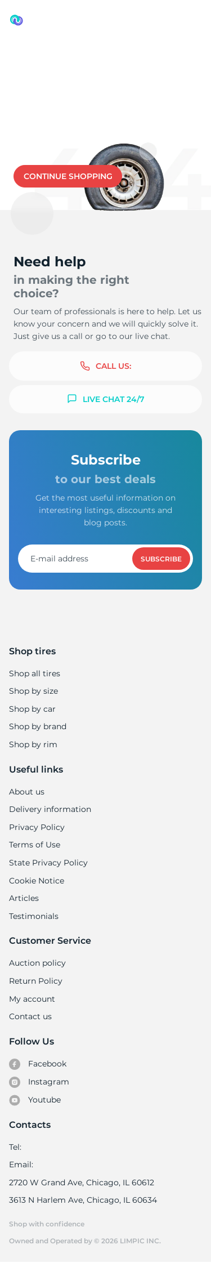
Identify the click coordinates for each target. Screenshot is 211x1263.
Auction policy (37, 963)
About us (26, 792)
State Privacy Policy (47, 863)
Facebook (37, 1064)
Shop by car (32, 709)
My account (32, 999)
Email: (21, 1164)
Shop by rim (33, 744)
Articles (23, 898)
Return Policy (35, 981)
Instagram (39, 1082)
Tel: (15, 1147)
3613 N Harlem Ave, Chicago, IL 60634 (82, 1200)
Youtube (35, 1100)
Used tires (30, 57)
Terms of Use (34, 845)
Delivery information (49, 809)
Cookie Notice (36, 881)
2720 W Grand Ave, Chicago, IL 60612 (80, 1182)
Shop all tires (34, 673)
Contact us (113, 135)
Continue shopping (68, 176)
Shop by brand (37, 726)
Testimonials (34, 916)
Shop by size (33, 691)
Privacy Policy (35, 827)
